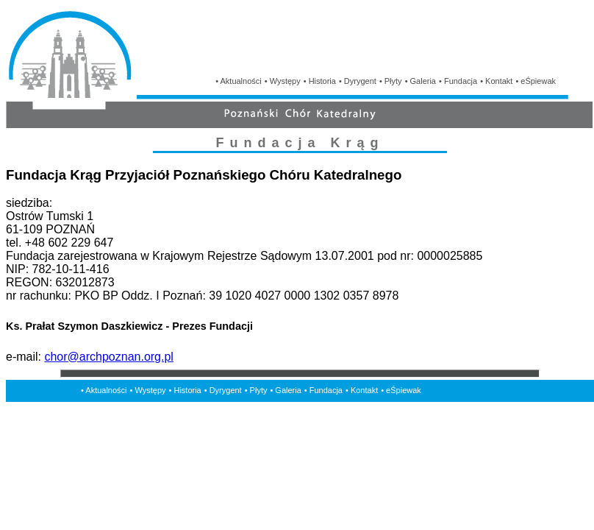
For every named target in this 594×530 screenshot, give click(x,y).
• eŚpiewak (535, 81)
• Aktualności (238, 81)
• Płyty (390, 81)
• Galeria (420, 81)
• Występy (283, 81)
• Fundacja (458, 81)
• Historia (320, 81)
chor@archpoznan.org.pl (108, 356)
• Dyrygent (357, 81)
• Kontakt (496, 81)
